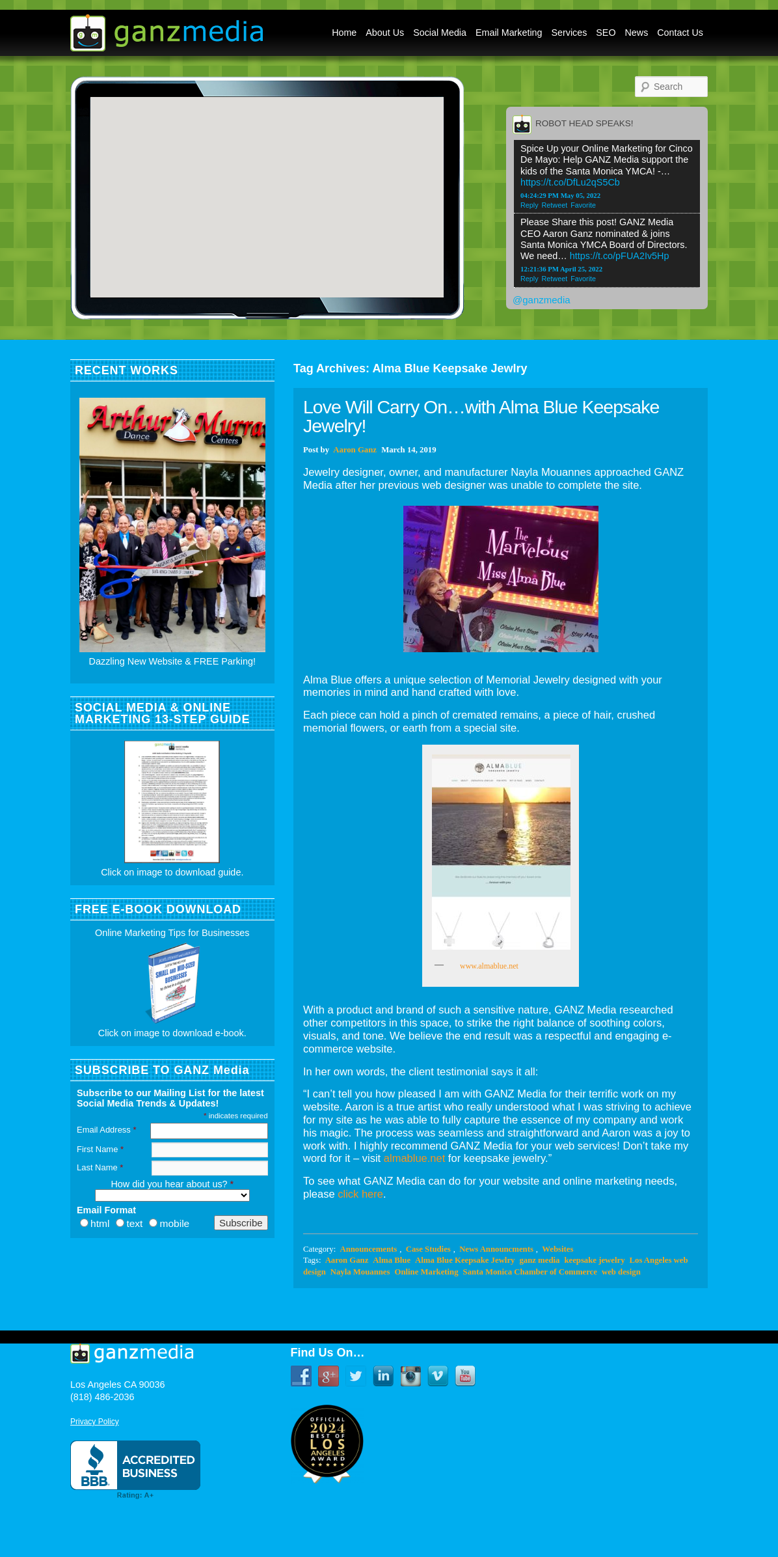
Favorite (583, 205)
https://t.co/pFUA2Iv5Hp (619, 256)
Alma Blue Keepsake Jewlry (465, 1260)
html (99, 1223)
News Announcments (496, 1249)
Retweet (555, 205)
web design (621, 1271)
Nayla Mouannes (360, 1271)
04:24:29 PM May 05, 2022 (560, 195)
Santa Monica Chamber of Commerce (530, 1271)
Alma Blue (391, 1260)
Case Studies (428, 1249)
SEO (605, 32)
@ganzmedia (541, 299)
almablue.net (414, 1158)
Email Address (106, 1130)
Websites (557, 1249)
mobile (174, 1223)
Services (569, 32)
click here (360, 1194)
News (637, 32)
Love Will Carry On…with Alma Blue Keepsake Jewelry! (481, 416)
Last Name (100, 1167)
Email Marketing (509, 32)
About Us (385, 32)
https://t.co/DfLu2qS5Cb (570, 182)
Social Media (439, 32)
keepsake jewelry (594, 1260)
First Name (100, 1149)
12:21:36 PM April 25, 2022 (561, 269)
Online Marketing (426, 1271)
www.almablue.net (486, 966)
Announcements (368, 1249)
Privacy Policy (94, 1421)
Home (344, 32)
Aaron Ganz (355, 449)
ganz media (539, 1260)
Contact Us (680, 32)
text (134, 1223)
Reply (529, 205)
